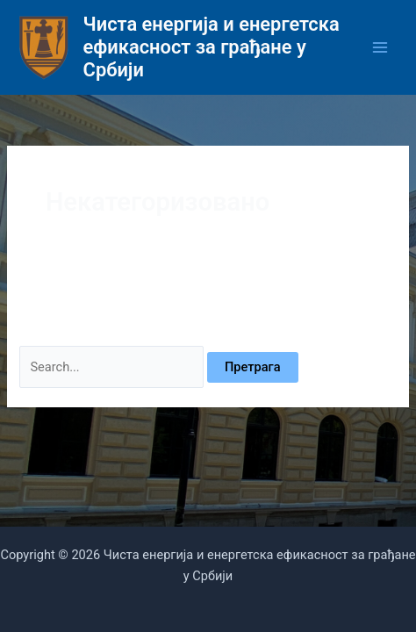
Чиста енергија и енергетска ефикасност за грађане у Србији (211, 47)
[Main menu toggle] (380, 47)
